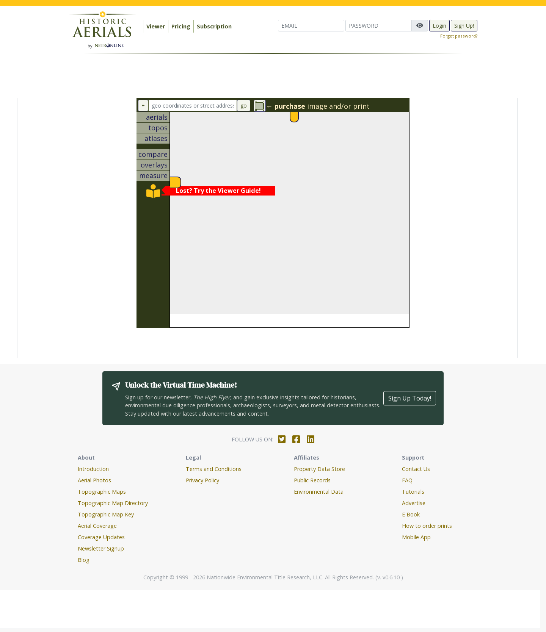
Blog (83, 559)
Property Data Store (319, 468)
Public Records (312, 480)
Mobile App (416, 537)
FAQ (407, 480)
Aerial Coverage (97, 525)
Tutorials (413, 491)
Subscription (214, 26)
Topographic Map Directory (113, 503)
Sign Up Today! (409, 398)
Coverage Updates (101, 537)
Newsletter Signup (101, 548)
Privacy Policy (202, 480)
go (243, 105)
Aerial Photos (94, 480)
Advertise (413, 503)
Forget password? (458, 36)
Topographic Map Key (106, 514)
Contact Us (416, 468)
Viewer (155, 26)
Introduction (93, 468)
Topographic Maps (102, 491)
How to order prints (427, 525)
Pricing (180, 26)
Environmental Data (319, 491)
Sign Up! (464, 25)
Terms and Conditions (214, 468)
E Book (411, 514)
